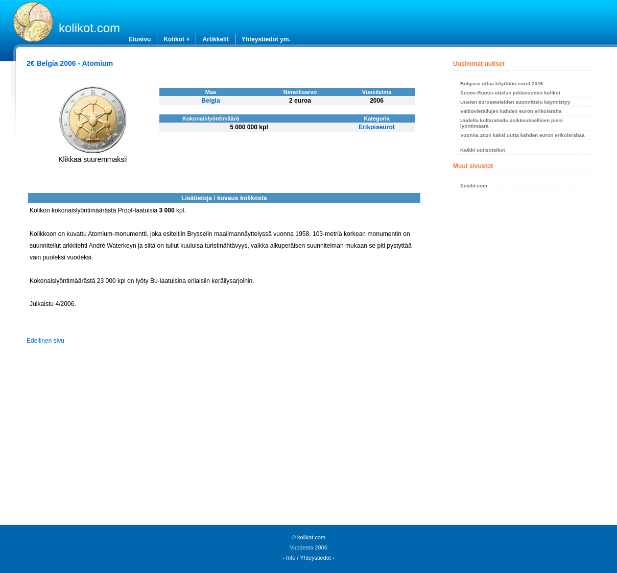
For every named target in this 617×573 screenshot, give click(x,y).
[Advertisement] (523, 360)
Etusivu (140, 39)
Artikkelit (215, 39)
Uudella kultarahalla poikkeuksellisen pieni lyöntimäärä (511, 123)
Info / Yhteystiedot (308, 558)
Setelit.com (473, 185)
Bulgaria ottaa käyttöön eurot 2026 (501, 83)
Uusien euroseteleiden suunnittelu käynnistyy (515, 102)
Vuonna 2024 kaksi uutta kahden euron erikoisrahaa (522, 135)
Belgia (210, 100)
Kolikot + (176, 39)
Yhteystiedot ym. (266, 39)
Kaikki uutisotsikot (482, 150)
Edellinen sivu (45, 340)
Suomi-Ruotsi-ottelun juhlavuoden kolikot (510, 93)
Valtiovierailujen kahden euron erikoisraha (510, 111)
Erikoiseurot (377, 127)
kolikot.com (89, 28)
